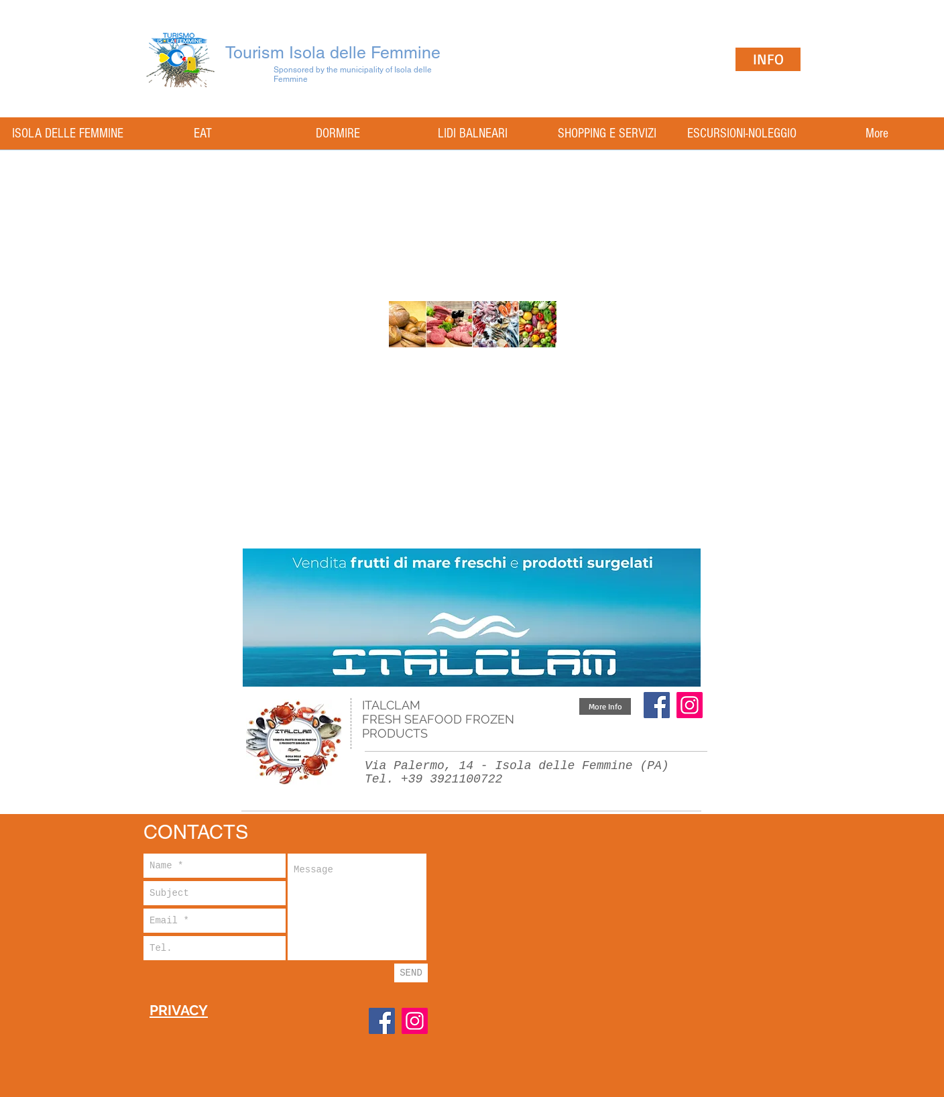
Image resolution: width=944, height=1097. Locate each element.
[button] (605, 706)
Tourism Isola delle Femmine (332, 52)
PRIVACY (179, 1010)
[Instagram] (415, 1021)
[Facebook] (657, 705)
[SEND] (411, 973)
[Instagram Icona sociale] (689, 705)
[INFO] (768, 59)
